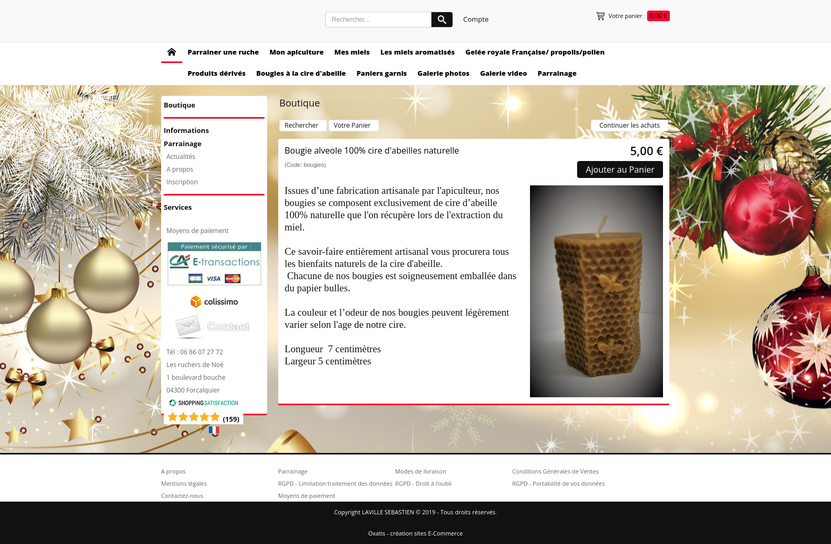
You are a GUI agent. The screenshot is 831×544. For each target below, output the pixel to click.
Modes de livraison (420, 471)
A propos (179, 169)
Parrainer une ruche (223, 52)
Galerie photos (444, 73)
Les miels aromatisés (418, 52)
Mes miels (352, 52)
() (231, 419)
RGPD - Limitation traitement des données (335, 483)
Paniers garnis (382, 73)
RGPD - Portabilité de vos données (558, 483)
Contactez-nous (182, 496)
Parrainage (557, 73)
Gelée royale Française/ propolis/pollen (535, 52)
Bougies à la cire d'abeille (301, 73)
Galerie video (503, 73)
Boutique (179, 105)
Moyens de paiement (197, 230)
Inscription (182, 181)
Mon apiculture (296, 52)
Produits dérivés (216, 73)
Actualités (180, 156)
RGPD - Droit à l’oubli (423, 483)
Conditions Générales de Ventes (555, 471)
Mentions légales (184, 483)
